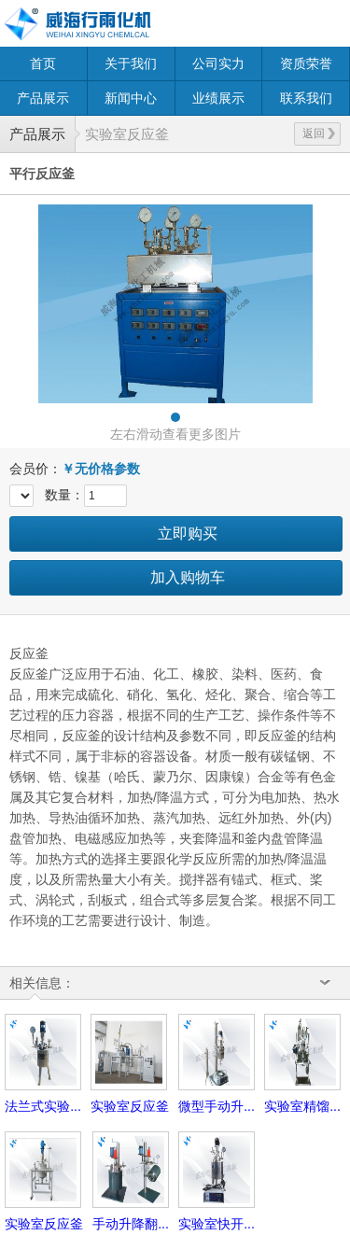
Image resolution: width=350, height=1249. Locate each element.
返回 (318, 133)
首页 (43, 63)
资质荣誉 (306, 63)
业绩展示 (218, 98)
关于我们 (131, 63)
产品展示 (43, 98)
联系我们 (306, 98)
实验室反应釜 (127, 134)
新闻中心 (131, 98)
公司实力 (218, 63)
